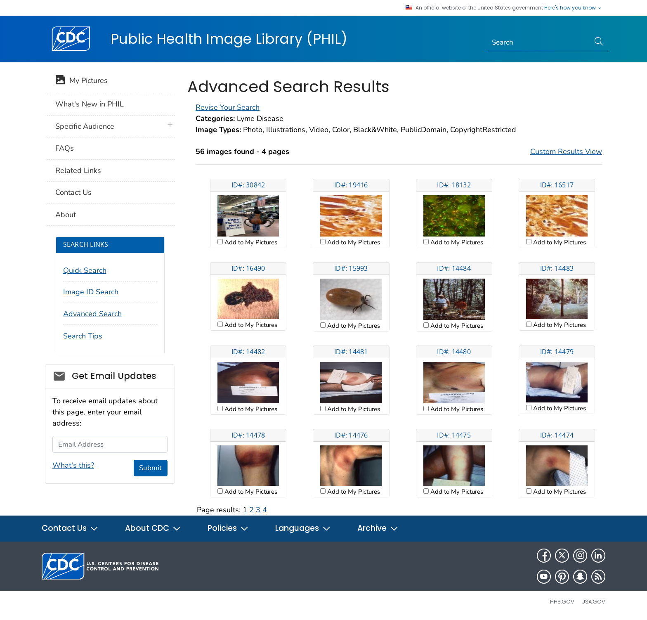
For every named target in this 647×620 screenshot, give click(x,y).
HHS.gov (562, 602)
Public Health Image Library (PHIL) (229, 39)
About (65, 215)
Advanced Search (92, 314)
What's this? (73, 465)
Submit (150, 468)
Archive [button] (378, 528)
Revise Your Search (228, 107)
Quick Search (84, 270)
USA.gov (593, 602)
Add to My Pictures (250, 242)
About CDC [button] (153, 528)
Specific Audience (84, 126)
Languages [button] (303, 528)
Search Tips (82, 336)
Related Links (78, 170)
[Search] (538, 42)
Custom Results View (566, 151)
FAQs (64, 148)
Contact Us (73, 192)
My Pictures (81, 81)
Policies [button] (228, 528)
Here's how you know (573, 8)
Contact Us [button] (70, 528)
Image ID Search (90, 292)
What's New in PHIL (89, 104)
